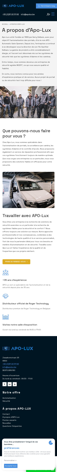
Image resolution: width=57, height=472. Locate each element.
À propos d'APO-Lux (11, 417)
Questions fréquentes (12, 426)
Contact (6, 414)
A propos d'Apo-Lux (17, 24)
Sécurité (6, 401)
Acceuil (5, 24)
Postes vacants (9, 420)
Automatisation (9, 398)
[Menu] (52, 14)
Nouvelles (7, 423)
